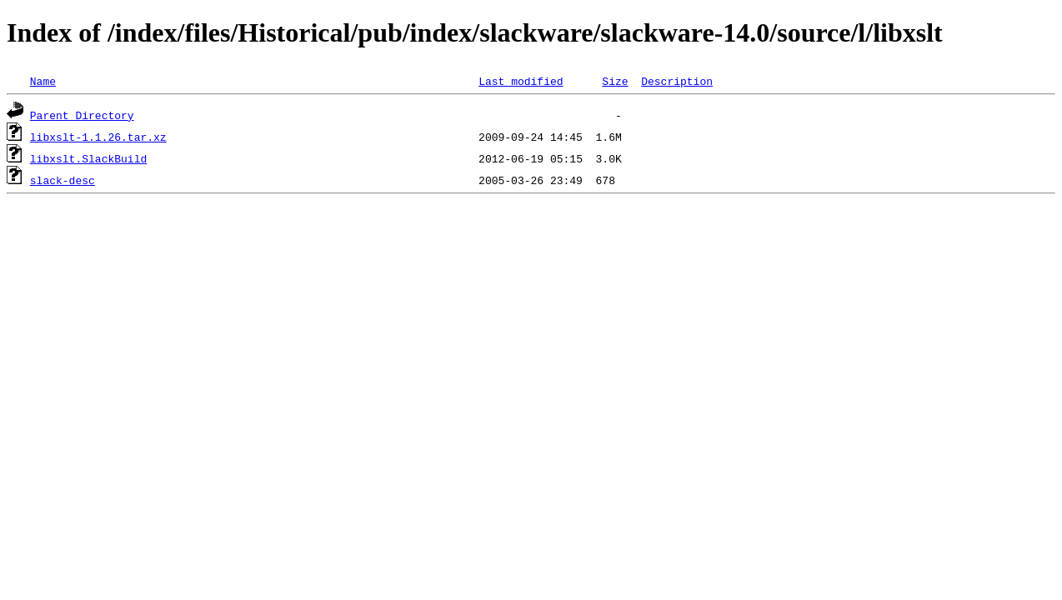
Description (677, 80)
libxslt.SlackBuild (88, 158)
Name (43, 80)
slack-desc (62, 180)
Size (615, 80)
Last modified (520, 80)
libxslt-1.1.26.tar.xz (98, 136)
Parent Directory (82, 115)
